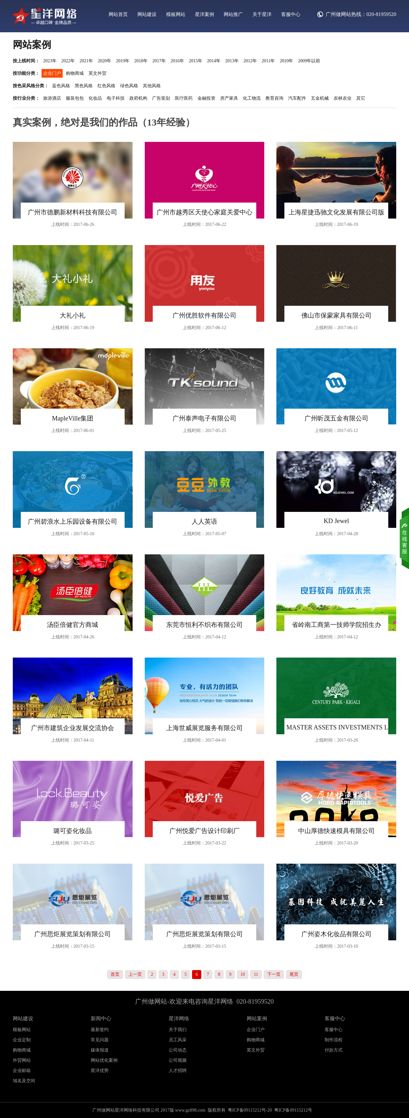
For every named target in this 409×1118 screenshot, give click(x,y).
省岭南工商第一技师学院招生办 (336, 624)
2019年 (122, 60)
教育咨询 (274, 98)
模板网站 (175, 14)
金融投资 (206, 98)
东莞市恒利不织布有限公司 (204, 624)
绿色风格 (129, 85)
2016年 (177, 60)
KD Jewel (336, 520)
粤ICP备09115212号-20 (250, 1110)
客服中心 (290, 14)
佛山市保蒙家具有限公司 (336, 315)
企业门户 (52, 73)
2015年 (195, 60)
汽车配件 (297, 98)
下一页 (274, 974)
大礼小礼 (72, 315)
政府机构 (138, 98)
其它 (360, 98)
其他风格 (152, 85)
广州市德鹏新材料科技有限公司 (72, 212)
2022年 (68, 60)
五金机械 (320, 98)
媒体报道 (100, 1050)
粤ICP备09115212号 (293, 1110)
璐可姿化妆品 (72, 830)
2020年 (104, 60)
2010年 (286, 60)
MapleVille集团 (72, 418)
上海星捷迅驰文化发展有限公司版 (336, 212)
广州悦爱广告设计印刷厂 (204, 830)
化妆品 (95, 98)
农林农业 (342, 98)
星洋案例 (204, 14)
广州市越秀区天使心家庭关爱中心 (204, 212)
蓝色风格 (61, 85)
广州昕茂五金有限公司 (336, 418)
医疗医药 (184, 98)
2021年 (86, 60)
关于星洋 (262, 14)
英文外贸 (97, 73)
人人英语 (204, 521)
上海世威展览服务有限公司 (204, 727)
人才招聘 (178, 1070)
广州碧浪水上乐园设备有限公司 (72, 521)
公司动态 (178, 1050)
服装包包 (75, 98)
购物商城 (75, 73)
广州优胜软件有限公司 (204, 315)
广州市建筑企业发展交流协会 (72, 727)
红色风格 (106, 85)
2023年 (50, 60)
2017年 (159, 60)
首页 (115, 974)
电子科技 (116, 98)
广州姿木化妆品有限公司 (336, 933)
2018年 (141, 60)
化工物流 (252, 98)
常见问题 (100, 1039)
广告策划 (161, 98)
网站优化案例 (104, 1060)
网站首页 (118, 14)
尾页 (293, 974)
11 (256, 974)
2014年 (213, 60)
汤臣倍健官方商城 (72, 624)
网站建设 (147, 14)
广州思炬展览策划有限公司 (72, 933)
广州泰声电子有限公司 (204, 418)
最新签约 (100, 1029)
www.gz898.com (190, 1110)
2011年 (268, 60)
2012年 (250, 60)
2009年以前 (309, 60)
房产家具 (229, 98)
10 (242, 974)
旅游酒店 (52, 98)
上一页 (135, 974)
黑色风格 (84, 85)
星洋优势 (100, 1070)
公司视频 (178, 1060)
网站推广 (233, 14)
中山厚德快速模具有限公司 (336, 830)
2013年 (232, 60)
